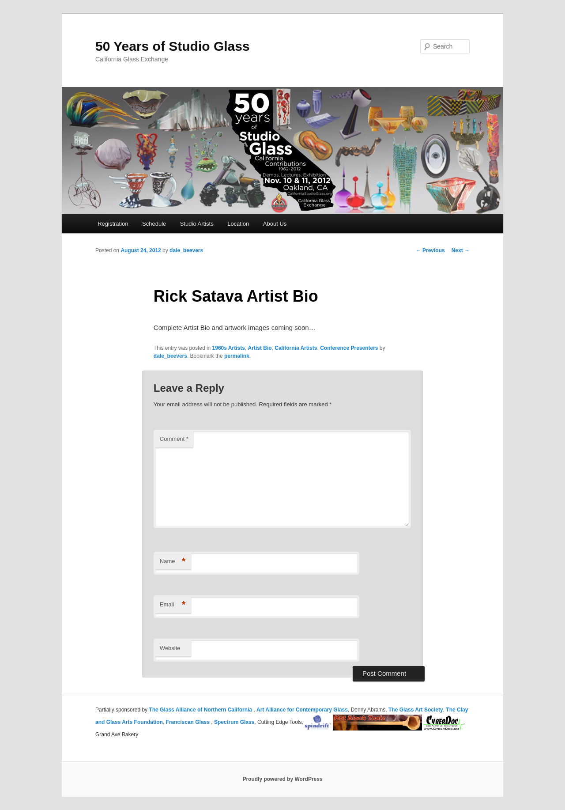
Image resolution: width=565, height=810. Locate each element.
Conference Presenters (349, 348)
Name (173, 561)
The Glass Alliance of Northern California (201, 710)
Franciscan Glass (188, 722)
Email (173, 604)
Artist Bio (260, 348)
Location (238, 223)
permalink (236, 356)
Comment (174, 438)
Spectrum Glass (234, 722)
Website (170, 648)
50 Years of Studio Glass (172, 46)
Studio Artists (197, 223)
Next (461, 250)
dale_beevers (186, 250)
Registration (113, 223)
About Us (274, 223)
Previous (430, 250)
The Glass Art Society (415, 710)
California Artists (296, 348)
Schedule (154, 223)
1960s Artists (228, 348)
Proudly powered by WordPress (282, 779)
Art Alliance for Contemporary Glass (302, 710)
